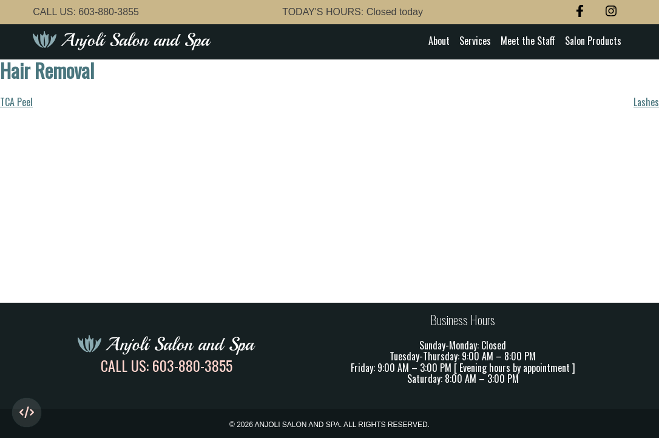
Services (475, 40)
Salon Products (593, 40)
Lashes (646, 102)
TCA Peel (16, 102)
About (439, 40)
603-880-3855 (108, 12)
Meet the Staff (528, 40)
